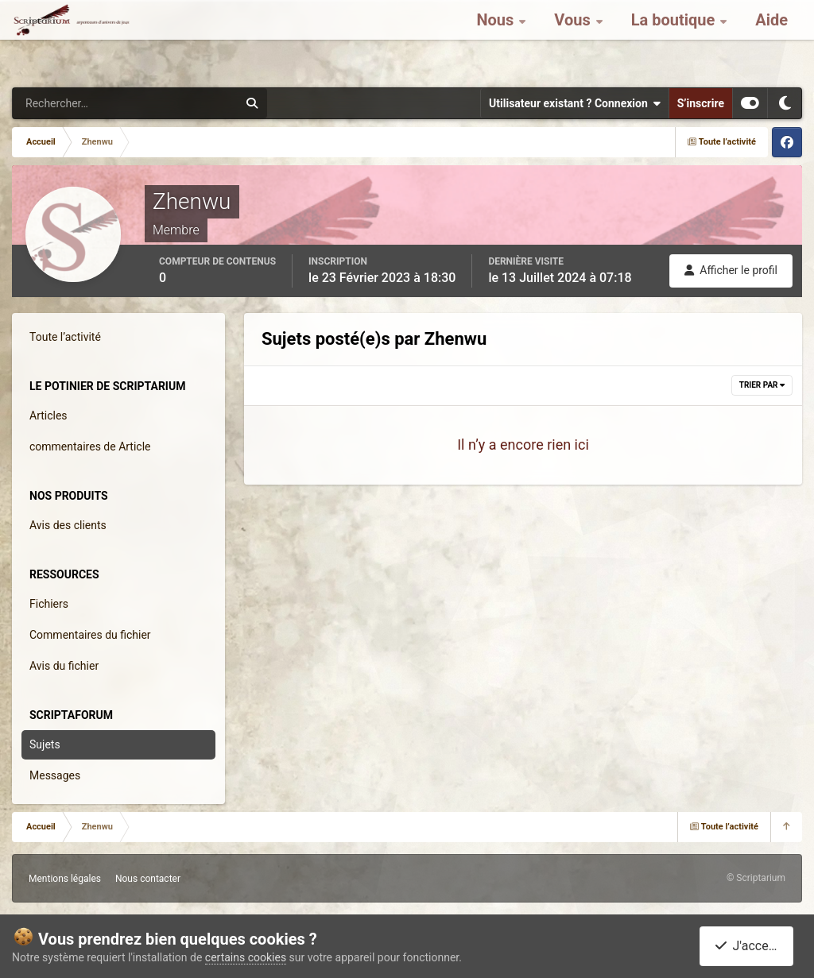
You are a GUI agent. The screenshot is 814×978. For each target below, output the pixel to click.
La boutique (675, 39)
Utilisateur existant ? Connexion (575, 103)
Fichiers (48, 603)
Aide (771, 39)
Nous (496, 39)
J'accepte (749, 945)
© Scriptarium (756, 877)
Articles (48, 415)
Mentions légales (65, 878)
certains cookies (245, 957)
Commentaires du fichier (90, 634)
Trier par (762, 385)
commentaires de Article (90, 446)
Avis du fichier (64, 665)
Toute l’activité (65, 337)
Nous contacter (147, 878)
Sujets (44, 744)
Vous (574, 39)
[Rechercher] (82, 103)
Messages (54, 775)
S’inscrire (700, 103)
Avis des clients (68, 525)
